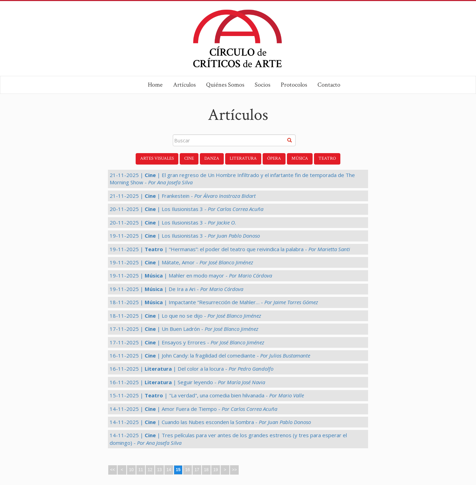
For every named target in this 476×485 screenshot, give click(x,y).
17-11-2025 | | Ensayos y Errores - (187, 342)
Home (155, 85)
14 (169, 469)
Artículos (184, 85)
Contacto (328, 85)
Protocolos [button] (294, 85)
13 (159, 469)
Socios (262, 85)
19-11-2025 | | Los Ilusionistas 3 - (185, 235)
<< (112, 469)
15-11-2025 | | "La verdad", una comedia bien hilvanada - (207, 395)
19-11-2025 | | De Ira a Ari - (176, 288)
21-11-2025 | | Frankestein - (183, 195)
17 (197, 469)
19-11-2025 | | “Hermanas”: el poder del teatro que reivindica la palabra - (230, 249)
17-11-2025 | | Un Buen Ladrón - (184, 328)
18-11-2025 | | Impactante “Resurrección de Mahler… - (214, 302)
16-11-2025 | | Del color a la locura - (191, 368)
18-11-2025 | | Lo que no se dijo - (185, 315)
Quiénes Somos (225, 85)
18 (206, 469)
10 (131, 469)
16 (187, 469)
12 (150, 469)
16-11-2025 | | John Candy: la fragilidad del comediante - (210, 355)
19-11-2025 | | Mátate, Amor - (181, 262)
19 (215, 469)
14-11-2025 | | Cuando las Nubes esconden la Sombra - (210, 421)
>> (234, 469)
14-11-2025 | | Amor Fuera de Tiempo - (193, 408)
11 (140, 469)
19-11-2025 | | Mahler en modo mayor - (191, 275)
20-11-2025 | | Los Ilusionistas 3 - (186, 208)
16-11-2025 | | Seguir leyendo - (187, 382)
